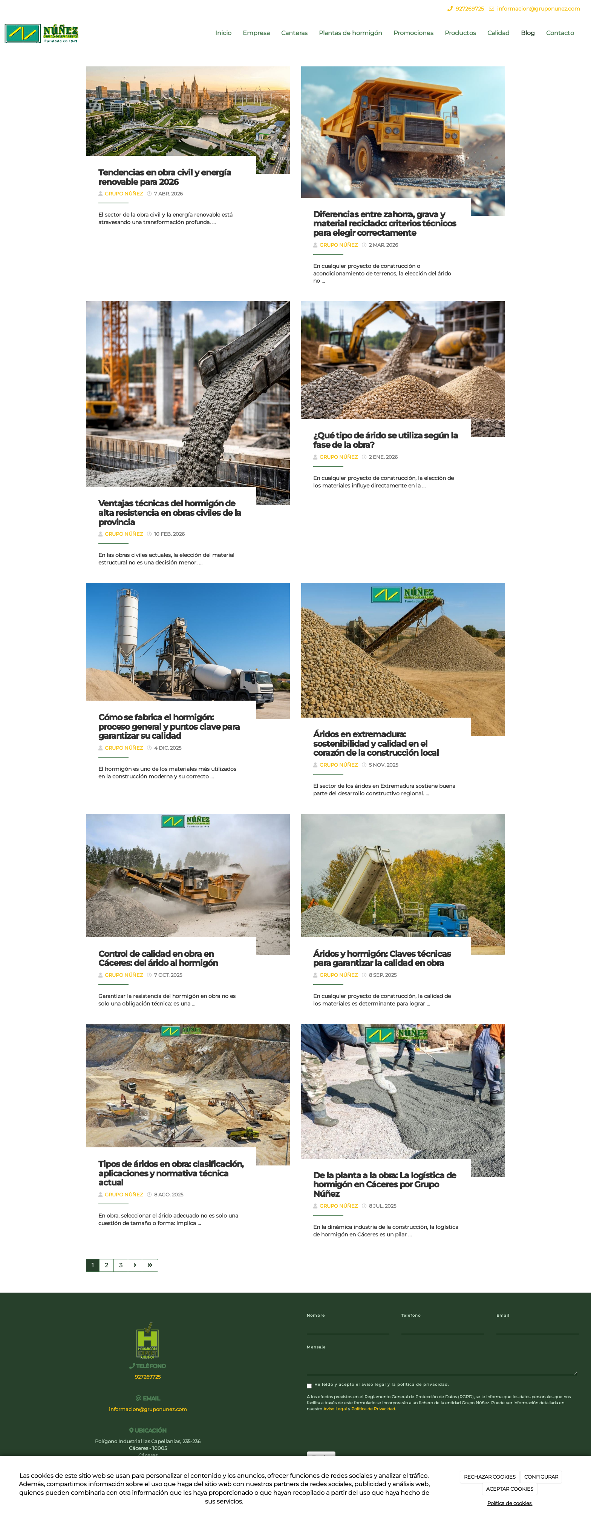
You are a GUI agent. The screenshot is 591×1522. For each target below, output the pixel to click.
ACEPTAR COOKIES (509, 1489)
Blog (528, 33)
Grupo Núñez (124, 194)
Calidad (498, 33)
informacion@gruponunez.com (538, 9)
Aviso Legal (335, 1408)
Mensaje (316, 1347)
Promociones (413, 33)
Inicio (223, 33)
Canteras (294, 33)
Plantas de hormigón (350, 33)
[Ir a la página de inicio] (42, 33)
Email (503, 1315)
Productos (460, 33)
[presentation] (364, 1431)
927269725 (470, 9)
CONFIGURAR (541, 1477)
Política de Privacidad (373, 1408)
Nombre (316, 1315)
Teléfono (411, 1315)
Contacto (560, 33)
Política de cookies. (510, 1503)
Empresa (256, 33)
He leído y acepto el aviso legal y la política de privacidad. (378, 1385)
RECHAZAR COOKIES (490, 1477)
